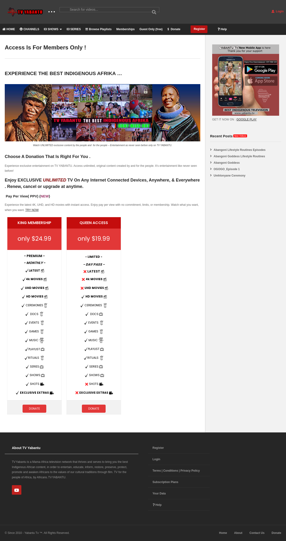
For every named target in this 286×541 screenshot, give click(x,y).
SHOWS (53, 29)
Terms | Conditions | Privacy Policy (176, 470)
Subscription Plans (165, 482)
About (238, 533)
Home (223, 533)
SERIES (74, 29)
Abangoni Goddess (227, 162)
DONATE (34, 409)
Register (199, 29)
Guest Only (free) (150, 29)
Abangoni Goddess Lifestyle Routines (239, 156)
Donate (173, 29)
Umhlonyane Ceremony (229, 175)
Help (222, 29)
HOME (8, 29)
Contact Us (256, 533)
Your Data (159, 493)
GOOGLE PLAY (246, 119)
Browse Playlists (98, 29)
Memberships (125, 29)
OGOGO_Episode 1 (227, 169)
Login (278, 11)
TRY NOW (32, 210)
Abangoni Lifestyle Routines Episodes (240, 150)
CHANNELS (29, 29)
